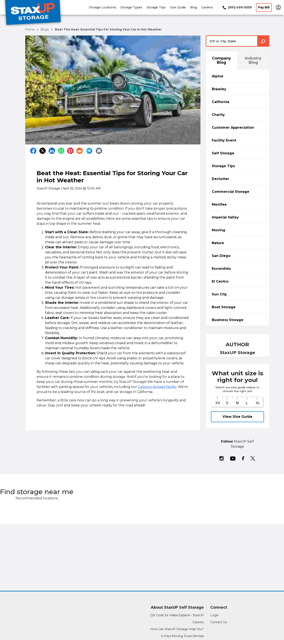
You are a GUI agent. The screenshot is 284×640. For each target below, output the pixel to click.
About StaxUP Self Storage (177, 607)
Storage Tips (156, 7)
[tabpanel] (237, 76)
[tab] (237, 76)
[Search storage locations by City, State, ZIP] (263, 41)
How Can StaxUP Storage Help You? (177, 629)
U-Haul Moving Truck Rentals (182, 636)
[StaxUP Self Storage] (33, 13)
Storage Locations (102, 7)
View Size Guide (237, 417)
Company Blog (221, 60)
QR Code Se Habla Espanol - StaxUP (177, 615)
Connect (218, 607)
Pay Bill (263, 7)
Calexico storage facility (157, 387)
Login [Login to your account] (214, 615)
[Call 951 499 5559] (237, 7)
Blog (193, 7)
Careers (207, 7)
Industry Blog (253, 60)
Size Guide (178, 7)
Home (30, 29)
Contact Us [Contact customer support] (218, 622)
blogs (45, 29)
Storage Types (131, 7)
